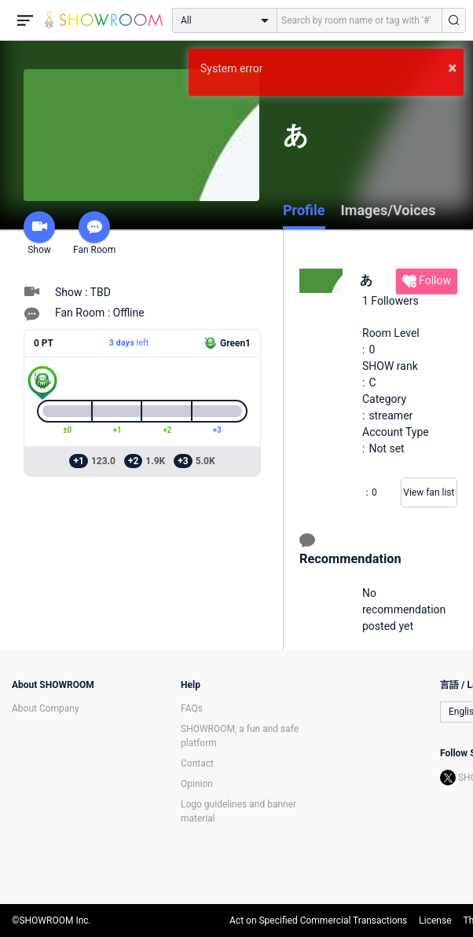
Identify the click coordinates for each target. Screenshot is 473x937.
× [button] (452, 67)
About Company (45, 708)
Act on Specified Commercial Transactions (318, 920)
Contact (197, 763)
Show (39, 233)
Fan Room (94, 233)
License (435, 920)
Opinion (197, 783)
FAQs (192, 708)
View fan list (428, 492)
